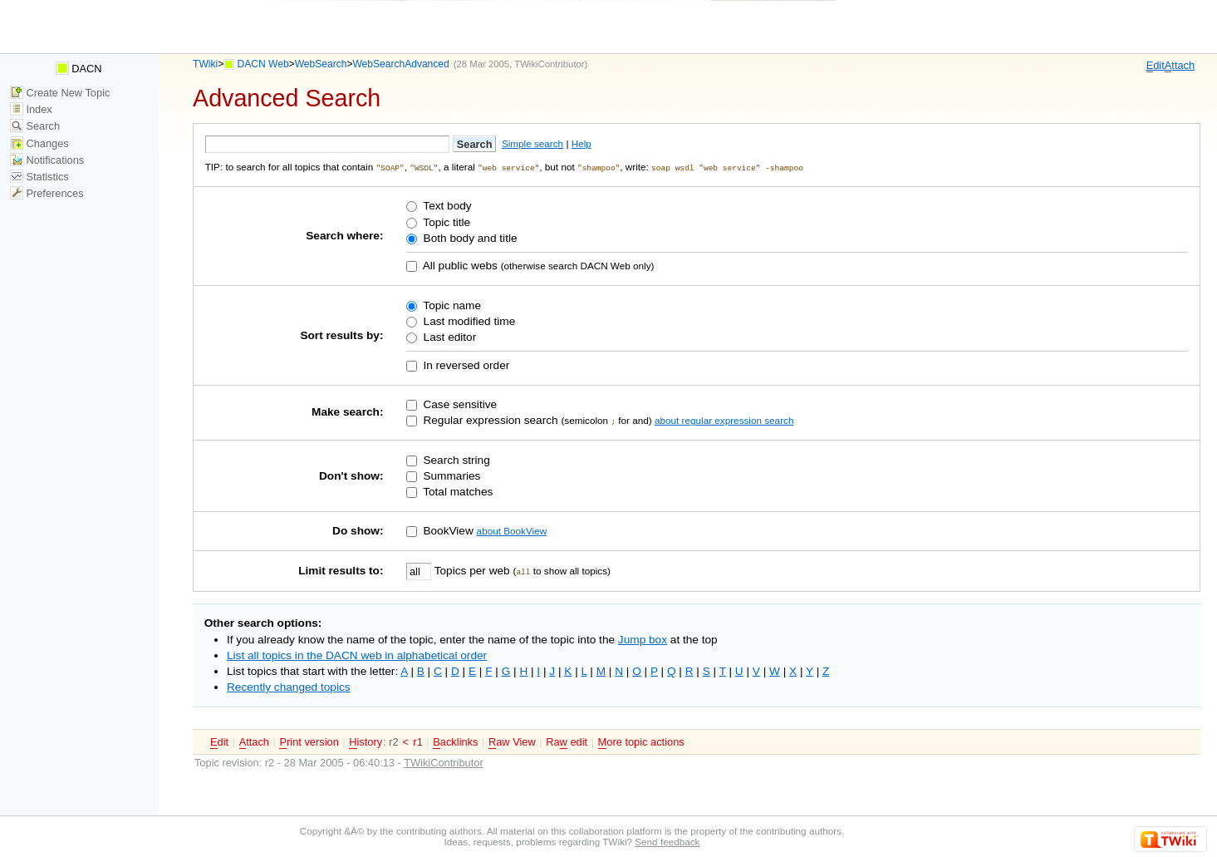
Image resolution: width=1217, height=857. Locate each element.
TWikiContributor (549, 64)
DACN (79, 68)
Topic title (445, 221)
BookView (447, 530)
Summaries (450, 475)
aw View (512, 741)
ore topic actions (641, 741)
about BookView (512, 530)
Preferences (47, 193)
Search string (455, 459)
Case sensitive (459, 403)
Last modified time (467, 320)
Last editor (448, 336)
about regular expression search (724, 419)
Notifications (47, 160)
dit (1155, 65)
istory (365, 741)
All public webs (459, 265)
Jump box (642, 639)
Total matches (456, 491)
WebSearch (321, 64)
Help (581, 143)
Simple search (532, 143)
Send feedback (667, 840)
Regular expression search (489, 419)
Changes (39, 143)
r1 (417, 741)
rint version (308, 741)
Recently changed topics (289, 686)
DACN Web (263, 64)
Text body (446, 205)
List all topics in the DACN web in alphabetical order (357, 654)
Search (35, 126)
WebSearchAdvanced (400, 64)
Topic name (450, 304)
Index (31, 109)
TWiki (205, 64)
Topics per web (472, 570)
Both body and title (469, 237)
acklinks (455, 741)
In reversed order (465, 364)
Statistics (39, 176)
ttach (1180, 65)
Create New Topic (60, 92)
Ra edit (566, 741)
